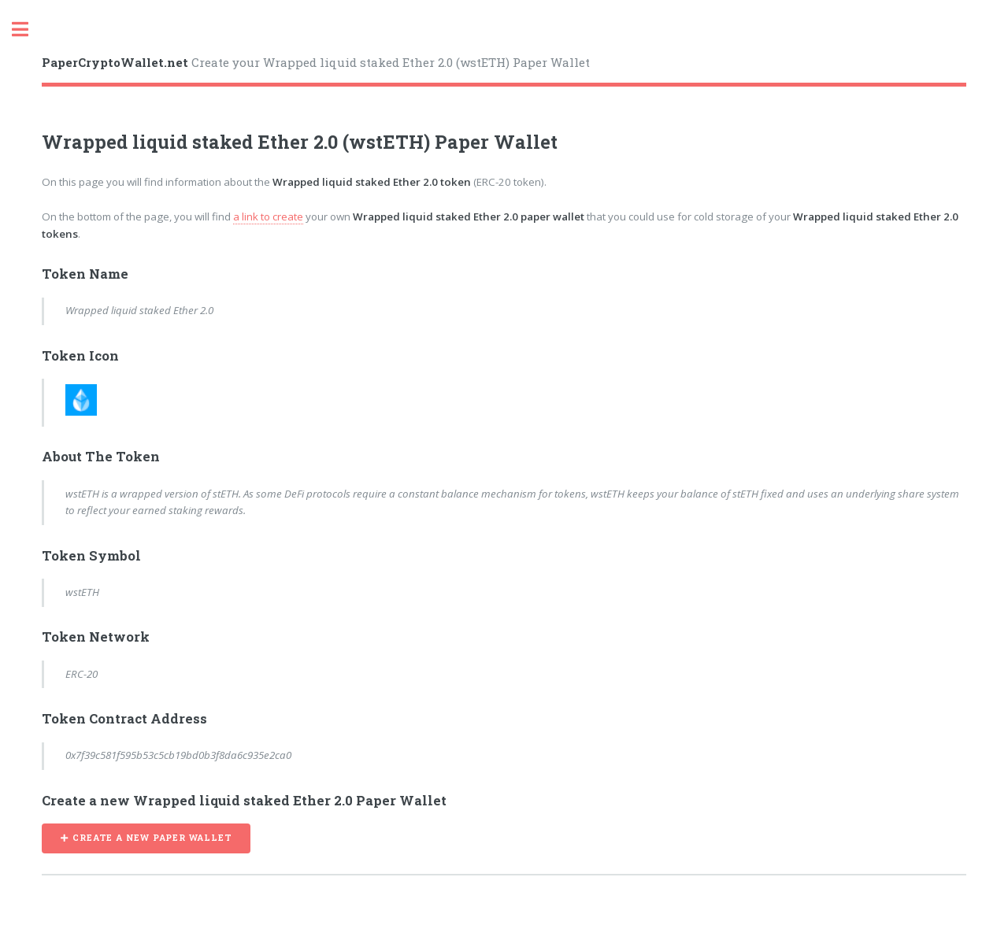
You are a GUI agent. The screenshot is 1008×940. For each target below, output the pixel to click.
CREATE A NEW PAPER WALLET (152, 837)
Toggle (28, 29)
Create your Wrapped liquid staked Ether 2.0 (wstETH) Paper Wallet (316, 62)
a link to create (268, 216)
